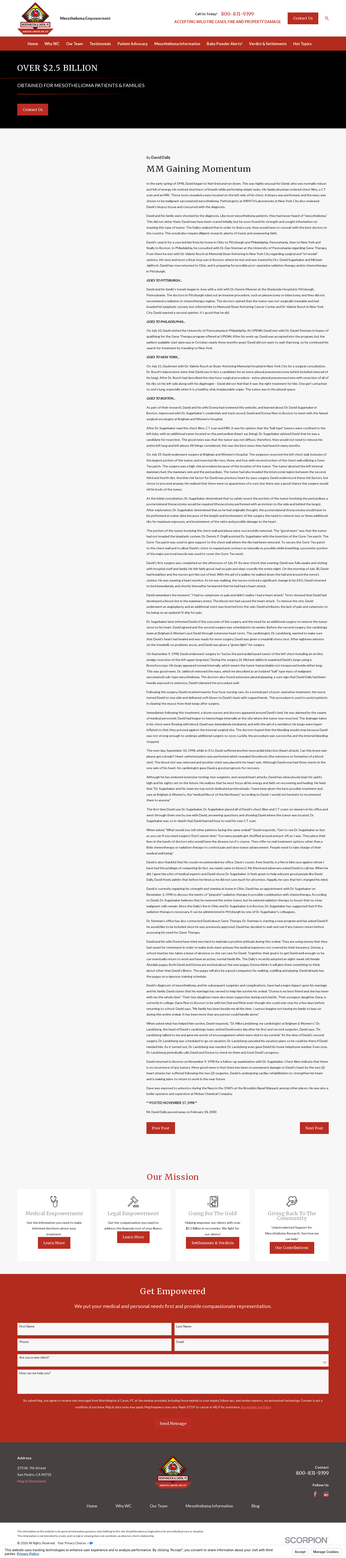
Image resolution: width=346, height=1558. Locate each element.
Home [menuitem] (33, 44)
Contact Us (303, 18)
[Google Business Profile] (326, 1494)
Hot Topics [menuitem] (302, 44)
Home (91, 1505)
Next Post (314, 1128)
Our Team (158, 1505)
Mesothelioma (72, 18)
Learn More (61, 1243)
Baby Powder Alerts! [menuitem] (224, 44)
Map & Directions (31, 1481)
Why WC (123, 1505)
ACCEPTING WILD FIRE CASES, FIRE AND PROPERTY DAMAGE (227, 22)
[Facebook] (315, 1494)
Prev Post (160, 1128)
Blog (255, 1505)
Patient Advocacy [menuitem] (133, 44)
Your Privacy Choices (75, 1543)
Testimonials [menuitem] (100, 44)
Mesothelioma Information (209, 1505)
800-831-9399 (237, 14)
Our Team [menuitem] (74, 44)
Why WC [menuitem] (51, 44)
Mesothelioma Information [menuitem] (177, 44)
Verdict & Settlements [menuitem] (268, 44)
